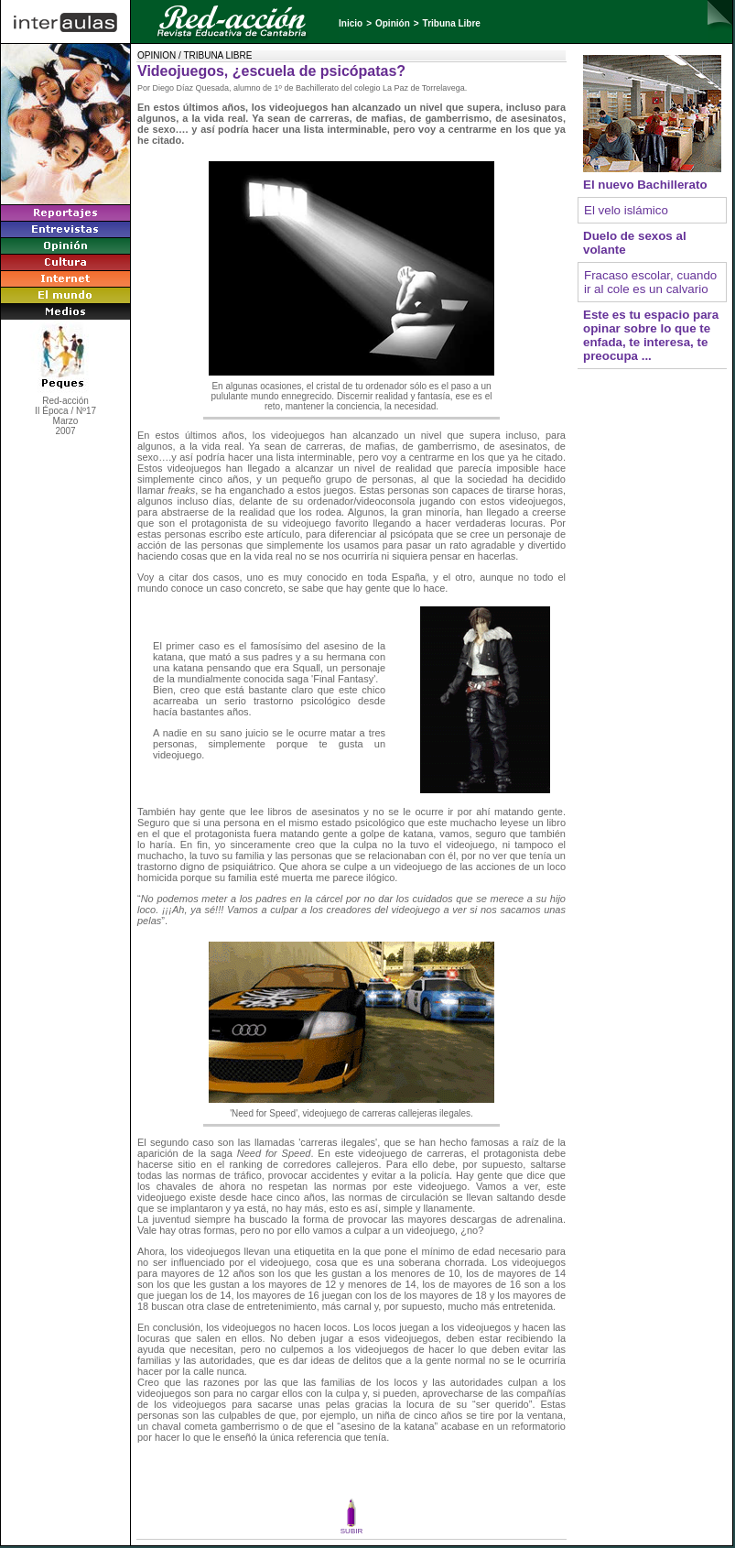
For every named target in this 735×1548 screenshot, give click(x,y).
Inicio (350, 23)
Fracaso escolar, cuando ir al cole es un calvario (650, 282)
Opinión (392, 23)
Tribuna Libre (452, 23)
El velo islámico (626, 210)
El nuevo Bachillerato (645, 184)
